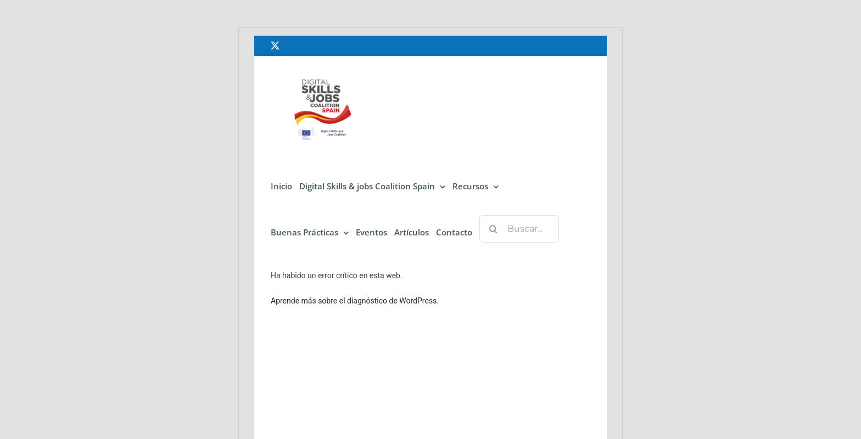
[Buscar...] (519, 229)
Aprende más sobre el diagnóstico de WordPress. (355, 300)
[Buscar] (493, 229)
